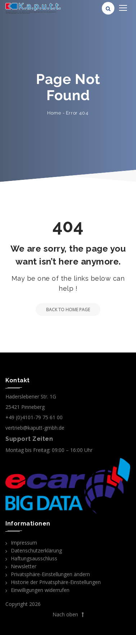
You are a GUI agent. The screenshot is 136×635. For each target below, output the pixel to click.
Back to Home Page (63, 310)
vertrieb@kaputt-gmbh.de (34, 427)
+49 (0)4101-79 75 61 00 (34, 417)
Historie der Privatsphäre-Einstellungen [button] (56, 582)
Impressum (24, 542)
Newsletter (23, 566)
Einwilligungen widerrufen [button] (40, 590)
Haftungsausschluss (34, 558)
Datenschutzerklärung (36, 550)
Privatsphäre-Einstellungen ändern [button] (50, 574)
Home (54, 113)
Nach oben (68, 614)
